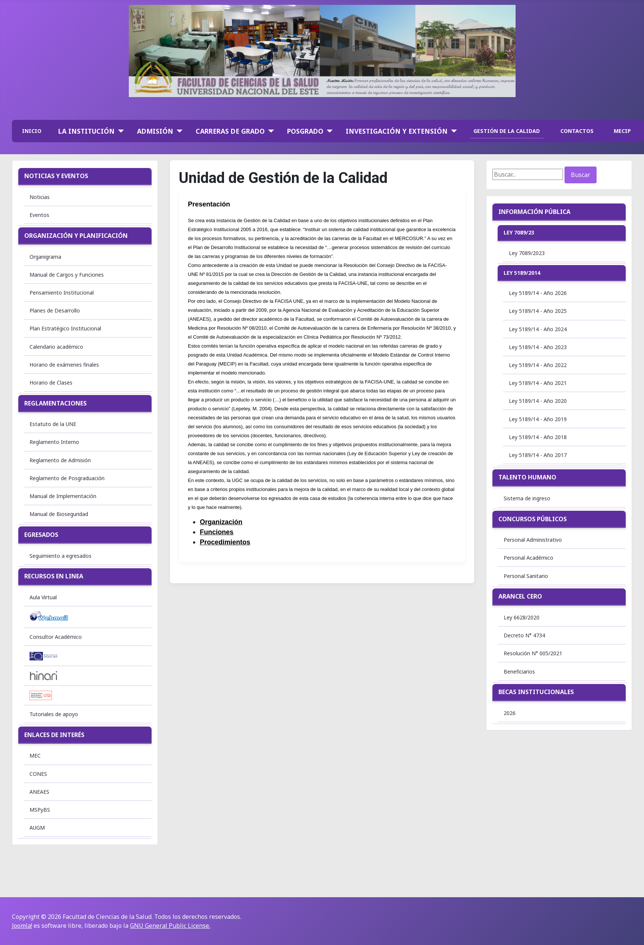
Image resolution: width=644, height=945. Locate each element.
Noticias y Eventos (56, 176)
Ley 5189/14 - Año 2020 (538, 400)
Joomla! (22, 925)
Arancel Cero (520, 596)
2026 (510, 712)
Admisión (155, 131)
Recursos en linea (53, 576)
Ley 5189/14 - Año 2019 (538, 419)
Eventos (39, 214)
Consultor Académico (55, 636)
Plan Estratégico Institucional (65, 328)
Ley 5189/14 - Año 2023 (538, 347)
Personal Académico (528, 557)
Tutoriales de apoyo (53, 714)
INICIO (31, 130)
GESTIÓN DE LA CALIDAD (506, 130)
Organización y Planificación (76, 235)
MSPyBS (39, 809)
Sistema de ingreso (527, 498)
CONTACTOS (577, 130)
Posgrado (305, 131)
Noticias (39, 196)
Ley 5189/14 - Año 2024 (538, 329)
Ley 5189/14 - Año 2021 (538, 382)
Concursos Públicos (532, 519)
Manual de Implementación (62, 496)
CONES (38, 773)
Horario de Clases (50, 382)
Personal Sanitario (526, 575)
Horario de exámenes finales (64, 364)
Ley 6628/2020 (521, 617)
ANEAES (39, 791)
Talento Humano (527, 477)
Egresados (41, 535)
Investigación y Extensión (397, 131)
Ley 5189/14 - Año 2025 (538, 310)
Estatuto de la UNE (52, 424)
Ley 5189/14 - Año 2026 (538, 292)
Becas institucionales (536, 692)
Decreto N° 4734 (524, 635)
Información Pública (534, 212)
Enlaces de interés (54, 735)
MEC (35, 755)
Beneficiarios (519, 671)
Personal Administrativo (533, 539)
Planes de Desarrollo (54, 310)
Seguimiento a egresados (60, 555)
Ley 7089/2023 (527, 253)
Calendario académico (56, 346)
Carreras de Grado (230, 131)
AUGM (37, 827)
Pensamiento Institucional (61, 292)
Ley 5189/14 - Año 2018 (538, 437)
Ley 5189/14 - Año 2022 (538, 365)
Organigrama (45, 256)
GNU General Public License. (170, 925)
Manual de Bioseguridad (58, 513)
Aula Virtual (43, 597)
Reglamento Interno (54, 441)
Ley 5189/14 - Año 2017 (538, 454)
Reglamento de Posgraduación (67, 478)
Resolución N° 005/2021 (533, 653)
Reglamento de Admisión (60, 460)
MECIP (622, 130)
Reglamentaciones (55, 403)
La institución (86, 131)
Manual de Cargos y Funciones (66, 274)
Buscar (580, 175)
